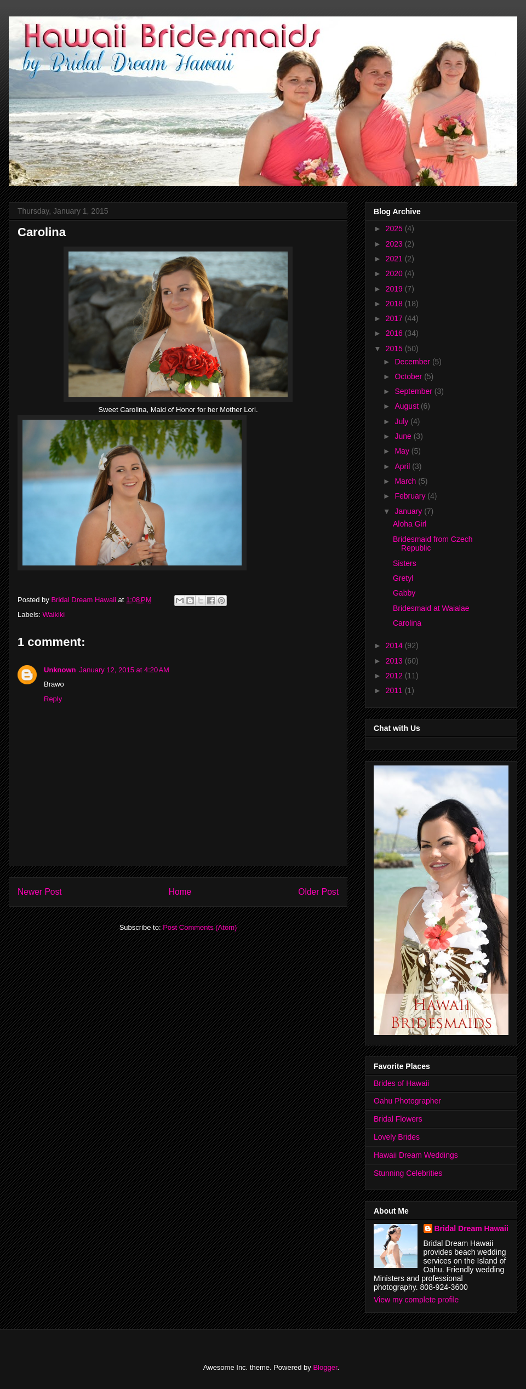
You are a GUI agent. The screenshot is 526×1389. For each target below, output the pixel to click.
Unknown (60, 670)
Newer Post (40, 891)
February (411, 495)
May (403, 451)
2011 (395, 690)
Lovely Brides (397, 1137)
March (406, 481)
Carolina (407, 623)
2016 (395, 333)
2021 (395, 258)
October (409, 376)
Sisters (404, 563)
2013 (395, 660)
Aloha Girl (409, 523)
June (404, 436)
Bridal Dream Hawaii (471, 1228)
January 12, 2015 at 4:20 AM (124, 670)
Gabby (404, 592)
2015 (395, 348)
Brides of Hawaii (401, 1083)
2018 (395, 303)
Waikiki (54, 614)
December (413, 361)
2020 (395, 273)
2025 (395, 228)
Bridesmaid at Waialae (431, 608)
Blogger (325, 1367)
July (402, 421)
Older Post (318, 891)
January (409, 511)
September (414, 391)
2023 (395, 243)
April (403, 466)
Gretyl (403, 578)
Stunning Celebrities (408, 1173)
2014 (395, 645)
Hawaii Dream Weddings (416, 1155)
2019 (395, 288)
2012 (395, 675)
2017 (395, 318)
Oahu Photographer (407, 1100)
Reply (53, 699)
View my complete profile (416, 1299)
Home (180, 891)
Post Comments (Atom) (200, 927)
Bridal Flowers (398, 1118)
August (407, 406)
